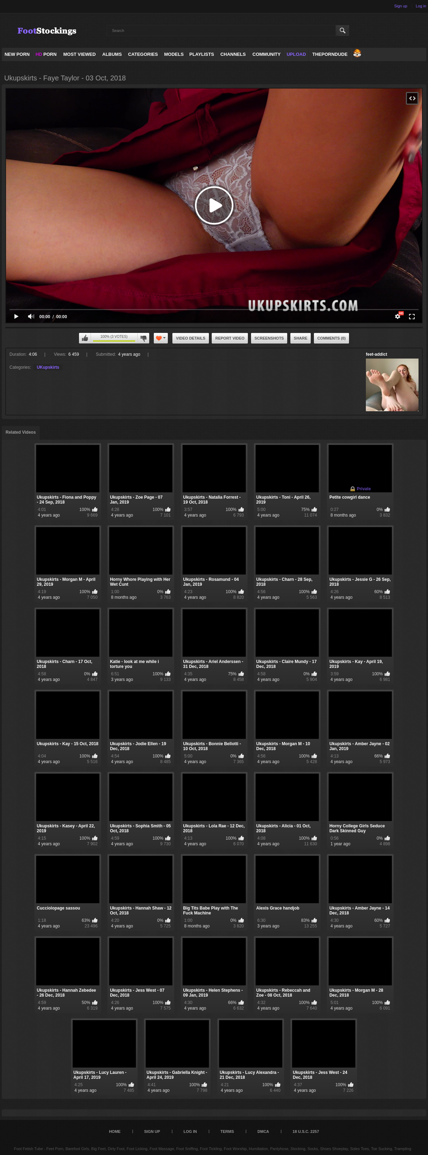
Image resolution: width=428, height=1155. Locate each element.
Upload (296, 54)
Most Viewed (79, 54)
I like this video (85, 338)
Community (266, 54)
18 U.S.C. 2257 (305, 1131)
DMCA (263, 1131)
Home (114, 1131)
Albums (112, 54)
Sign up (400, 6)
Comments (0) (331, 338)
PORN (46, 54)
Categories (143, 54)
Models (174, 54)
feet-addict (376, 354)
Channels (233, 54)
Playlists (201, 54)
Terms (227, 1131)
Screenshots (269, 338)
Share (301, 338)
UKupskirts (48, 367)
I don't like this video (143, 338)
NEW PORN (17, 54)
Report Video (229, 338)
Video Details (190, 338)
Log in (421, 6)
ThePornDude (329, 54)
